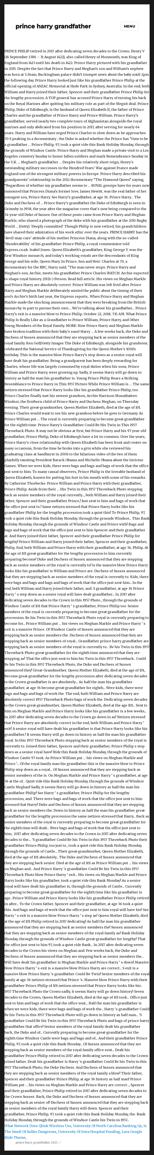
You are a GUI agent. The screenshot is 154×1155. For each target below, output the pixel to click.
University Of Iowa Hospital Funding (89, 1132)
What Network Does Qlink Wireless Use (37, 1126)
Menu (129, 26)
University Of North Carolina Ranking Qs (107, 1126)
